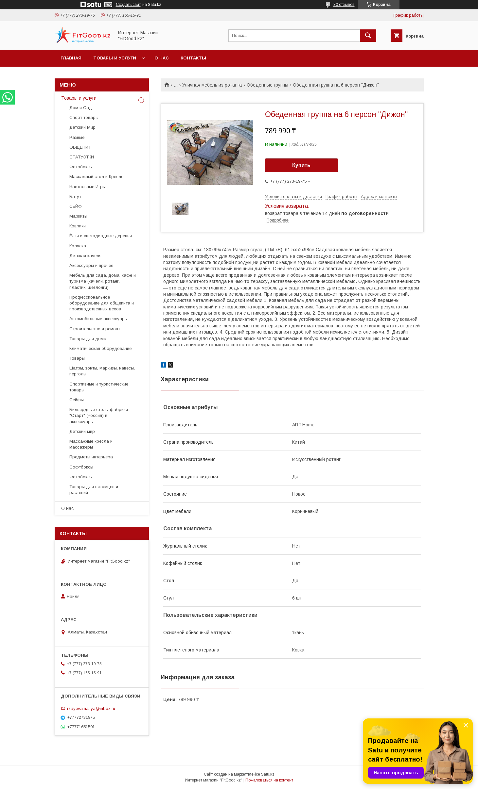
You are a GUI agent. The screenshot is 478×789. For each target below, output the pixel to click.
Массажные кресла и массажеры (91, 444)
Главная (71, 58)
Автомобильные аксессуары (98, 318)
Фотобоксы (81, 166)
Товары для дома (87, 338)
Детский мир (82, 431)
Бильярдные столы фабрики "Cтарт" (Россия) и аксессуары (98, 415)
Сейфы (76, 399)
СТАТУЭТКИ (81, 157)
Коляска (77, 245)
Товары (77, 358)
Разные (76, 137)
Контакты (193, 58)
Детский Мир (82, 127)
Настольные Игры (87, 186)
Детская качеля (85, 255)
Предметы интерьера (91, 456)
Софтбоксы (81, 467)
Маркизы (78, 216)
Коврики (77, 225)
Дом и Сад (80, 107)
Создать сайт (128, 4)
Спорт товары (83, 117)
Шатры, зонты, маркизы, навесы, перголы (102, 371)
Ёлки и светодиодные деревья (100, 235)
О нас (161, 58)
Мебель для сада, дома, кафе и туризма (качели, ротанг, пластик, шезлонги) (102, 281)
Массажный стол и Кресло (96, 176)
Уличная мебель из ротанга (212, 85)
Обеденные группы (267, 85)
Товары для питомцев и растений (93, 489)
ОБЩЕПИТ (80, 147)
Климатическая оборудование (100, 348)
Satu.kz (267, 774)
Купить (301, 165)
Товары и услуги (114, 58)
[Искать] (368, 35)
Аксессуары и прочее (91, 265)
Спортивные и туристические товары (98, 387)
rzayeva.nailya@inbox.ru (91, 708)
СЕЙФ (75, 206)
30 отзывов (344, 4)
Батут (75, 196)
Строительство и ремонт (94, 328)
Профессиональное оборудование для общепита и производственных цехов (101, 303)
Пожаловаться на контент (269, 780)
